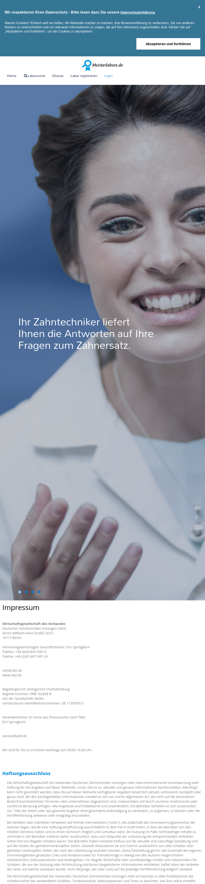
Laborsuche (34, 75)
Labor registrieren (84, 75)
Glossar (58, 75)
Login (108, 75)
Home (11, 75)
